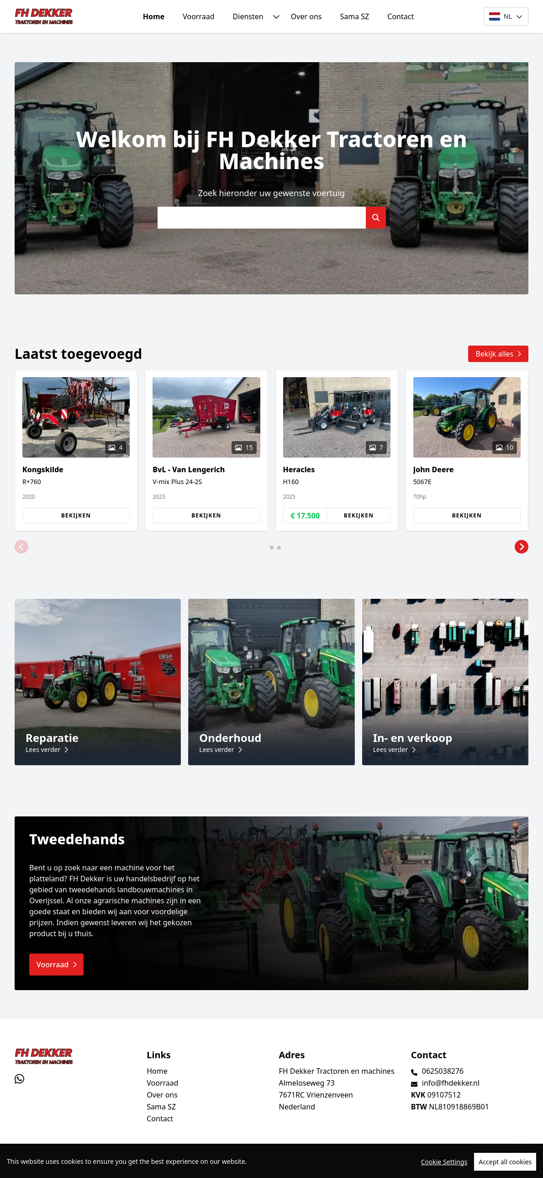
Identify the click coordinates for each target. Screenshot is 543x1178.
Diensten (248, 16)
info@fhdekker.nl (451, 1083)
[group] (76, 450)
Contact (400, 16)
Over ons (306, 16)
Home (153, 16)
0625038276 (443, 1071)
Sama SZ (354, 16)
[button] (21, 546)
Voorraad (198, 16)
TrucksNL (71, 1166)
